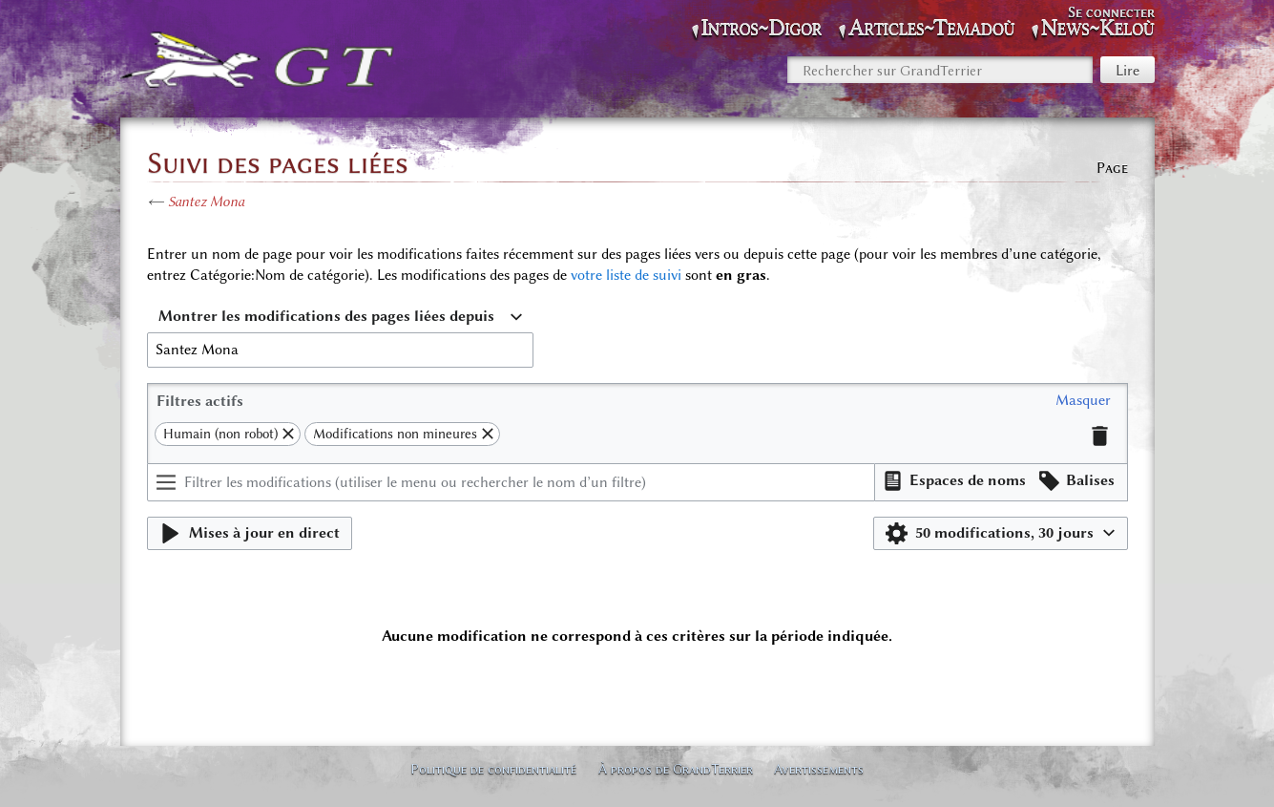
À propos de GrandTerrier (675, 768)
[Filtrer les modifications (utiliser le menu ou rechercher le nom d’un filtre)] (511, 482)
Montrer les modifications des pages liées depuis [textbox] (326, 316)
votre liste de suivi (626, 275)
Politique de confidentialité (493, 768)
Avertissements (819, 768)
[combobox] (340, 316)
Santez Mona (206, 201)
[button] (1083, 400)
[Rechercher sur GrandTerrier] (940, 69)
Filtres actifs (200, 401)
